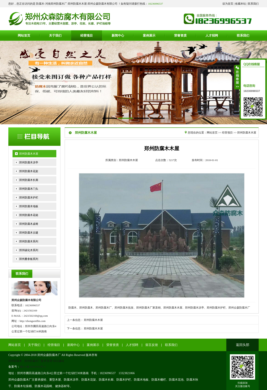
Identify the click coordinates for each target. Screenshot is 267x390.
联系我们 (253, 3)
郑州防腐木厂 (32, 360)
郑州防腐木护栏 (28, 197)
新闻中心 (73, 345)
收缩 (237, 77)
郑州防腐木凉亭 (28, 162)
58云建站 (58, 360)
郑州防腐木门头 (28, 188)
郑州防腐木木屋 (28, 153)
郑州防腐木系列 (28, 241)
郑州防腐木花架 (28, 171)
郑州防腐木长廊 (28, 180)
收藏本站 (240, 3)
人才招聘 (132, 345)
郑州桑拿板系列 (28, 258)
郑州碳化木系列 (28, 250)
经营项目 (227, 132)
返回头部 (242, 345)
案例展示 (93, 345)
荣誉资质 (112, 345)
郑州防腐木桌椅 (28, 223)
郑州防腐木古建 (28, 232)
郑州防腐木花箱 (28, 215)
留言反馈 (151, 345)
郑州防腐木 (15, 360)
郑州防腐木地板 (28, 206)
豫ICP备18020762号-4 (32, 366)
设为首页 (227, 3)
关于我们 (34, 345)
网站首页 (212, 132)
